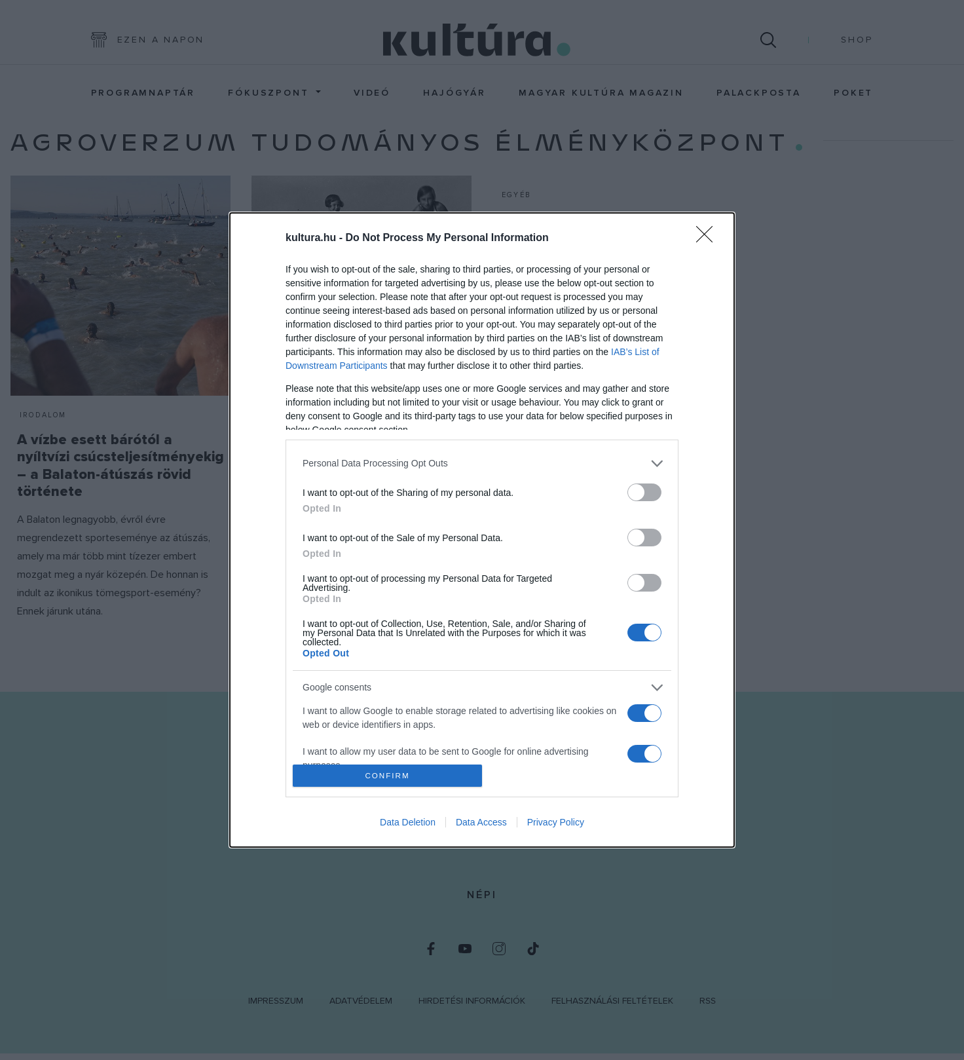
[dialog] (482, 530)
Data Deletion (408, 822)
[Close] (708, 238)
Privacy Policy (555, 822)
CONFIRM (387, 776)
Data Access (481, 822)
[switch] (644, 492)
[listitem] (482, 463)
